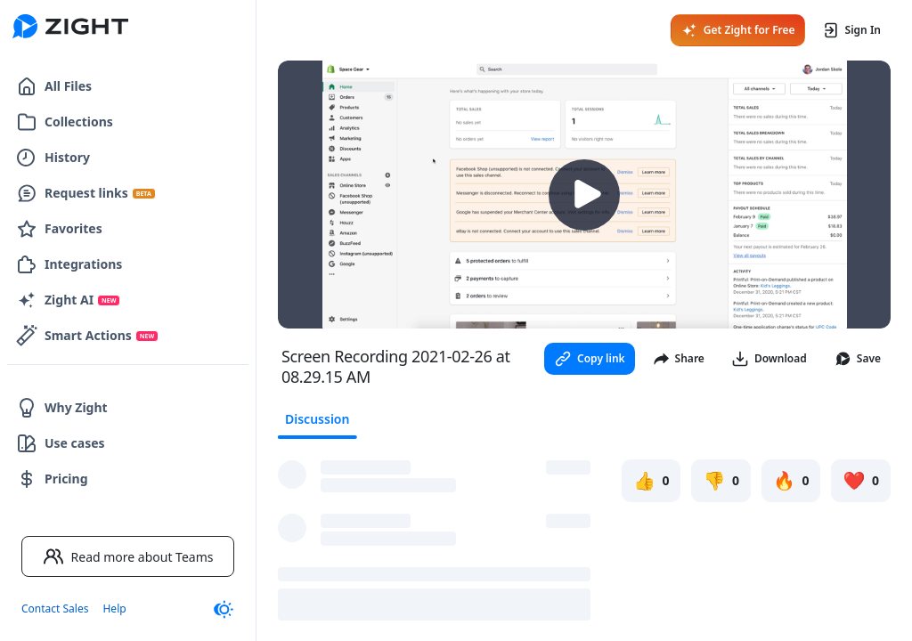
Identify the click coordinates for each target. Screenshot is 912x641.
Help (114, 608)
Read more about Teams (128, 556)
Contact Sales (54, 608)
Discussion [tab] (317, 418)
